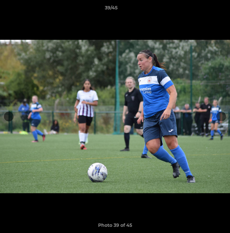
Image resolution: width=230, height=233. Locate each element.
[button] (207, 9)
